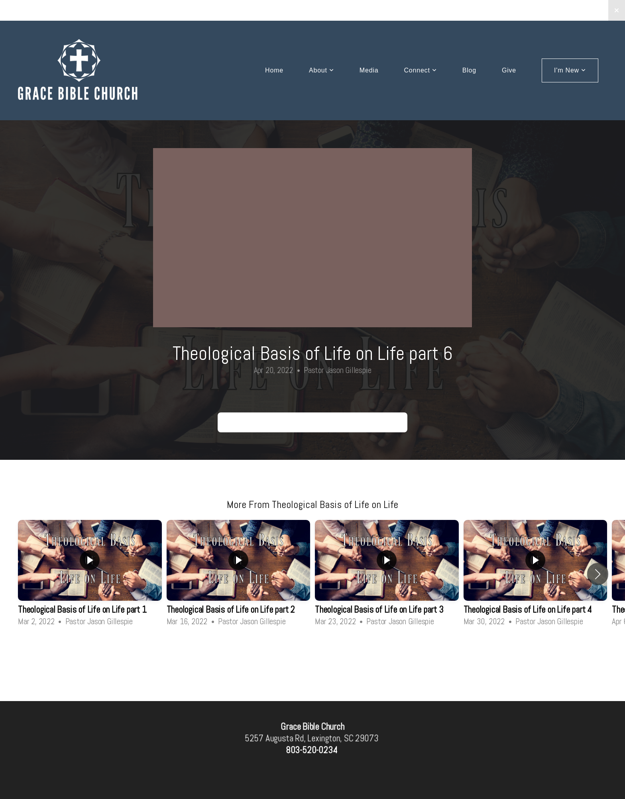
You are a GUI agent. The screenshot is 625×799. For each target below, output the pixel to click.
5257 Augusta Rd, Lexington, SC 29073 (311, 738)
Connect (420, 70)
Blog (469, 70)
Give (509, 70)
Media (369, 70)
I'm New (570, 70)
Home (274, 70)
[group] (90, 574)
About (321, 70)
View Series (312, 650)
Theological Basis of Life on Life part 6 (312, 422)
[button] (597, 574)
